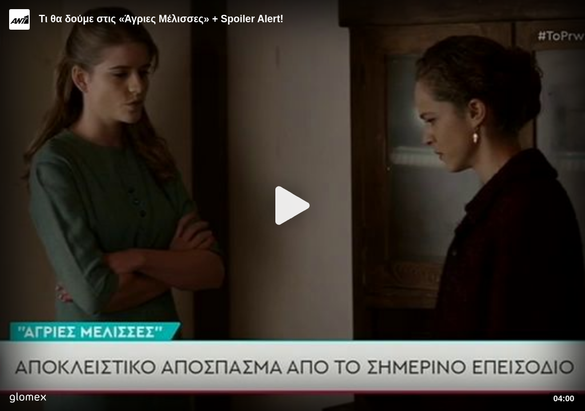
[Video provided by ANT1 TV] (19, 19)
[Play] (292, 205)
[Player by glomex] (27, 398)
